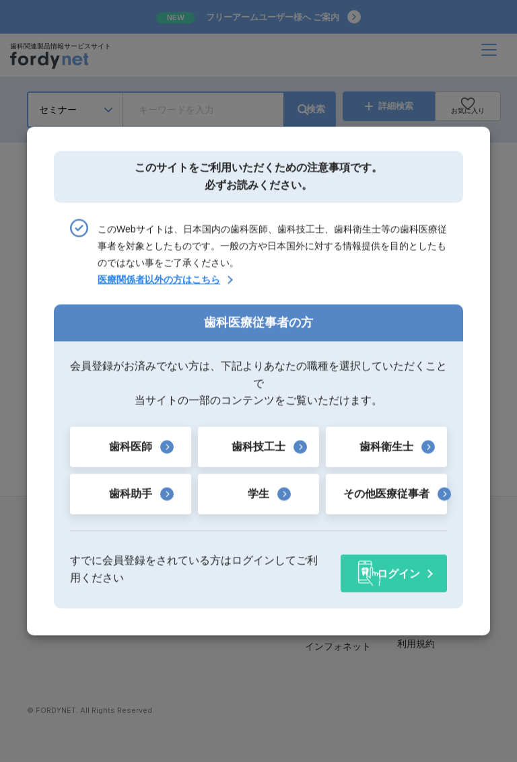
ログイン (398, 568)
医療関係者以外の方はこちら (159, 283)
